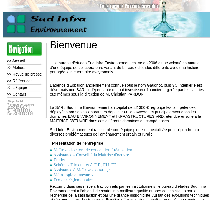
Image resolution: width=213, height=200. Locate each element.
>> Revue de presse (24, 74)
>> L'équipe (17, 87)
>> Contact (16, 94)
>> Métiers (16, 67)
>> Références (19, 81)
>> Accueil (16, 61)
